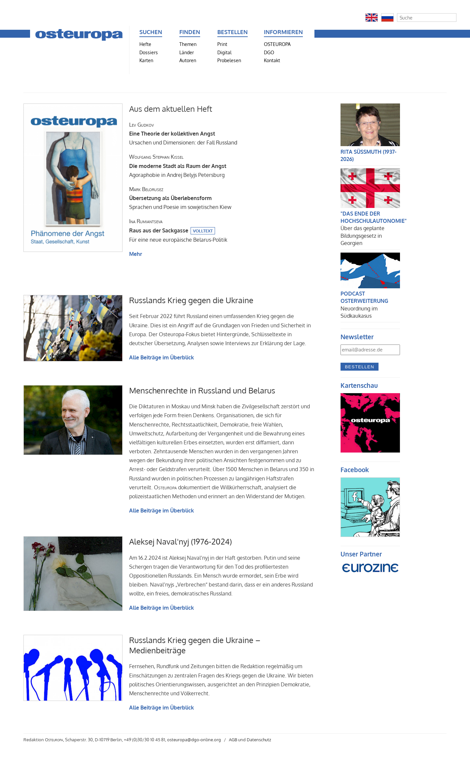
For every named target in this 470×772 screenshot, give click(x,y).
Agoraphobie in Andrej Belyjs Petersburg (177, 165)
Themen (188, 44)
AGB (233, 739)
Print (222, 44)
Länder (186, 52)
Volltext (203, 230)
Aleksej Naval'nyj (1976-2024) (180, 541)
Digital (224, 52)
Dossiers (148, 52)
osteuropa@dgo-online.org (194, 739)
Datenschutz (259, 739)
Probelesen (229, 60)
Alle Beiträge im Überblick (161, 357)
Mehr (135, 254)
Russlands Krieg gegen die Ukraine (191, 300)
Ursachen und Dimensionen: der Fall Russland (183, 133)
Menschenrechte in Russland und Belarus (202, 390)
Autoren (187, 60)
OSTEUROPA (277, 44)
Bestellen (359, 366)
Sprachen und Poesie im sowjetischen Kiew (180, 198)
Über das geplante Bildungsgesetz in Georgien (362, 235)
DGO (269, 52)
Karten (146, 60)
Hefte (145, 44)
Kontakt (272, 60)
